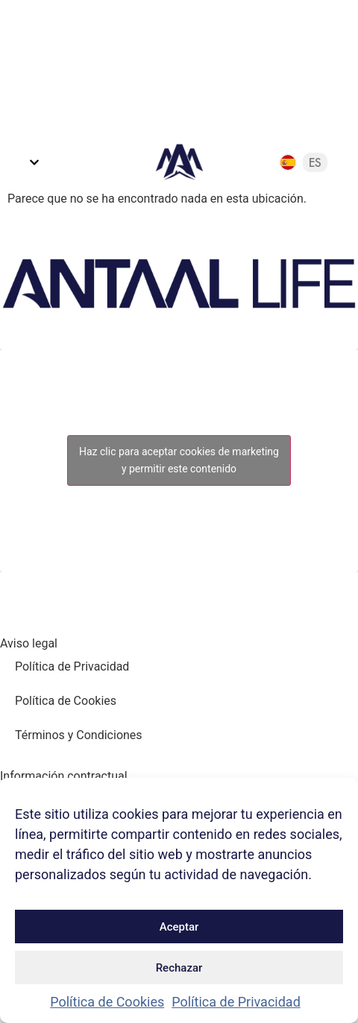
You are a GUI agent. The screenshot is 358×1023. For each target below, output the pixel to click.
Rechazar (179, 968)
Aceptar (179, 927)
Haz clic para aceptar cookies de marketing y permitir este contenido (179, 460)
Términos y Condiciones (78, 735)
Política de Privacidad (236, 1002)
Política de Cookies (107, 1002)
